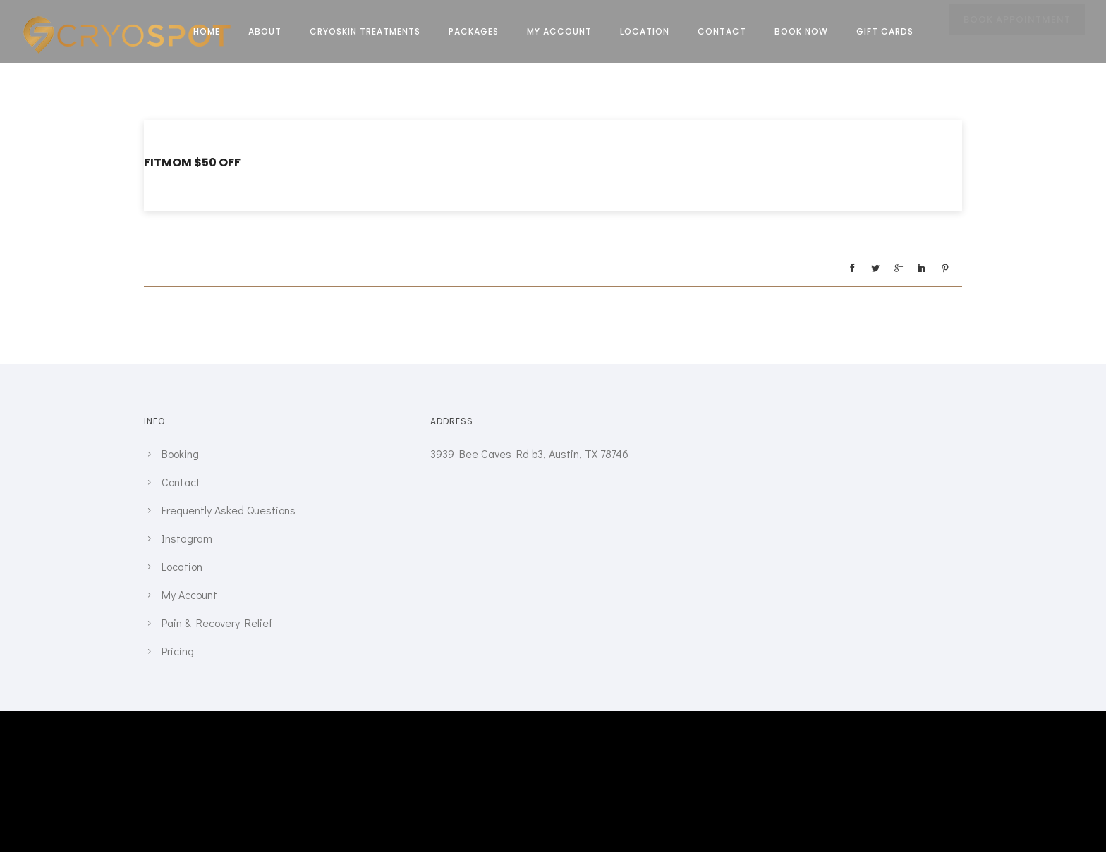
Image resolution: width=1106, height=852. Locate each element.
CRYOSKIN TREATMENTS (365, 31)
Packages (474, 31)
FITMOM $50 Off (192, 162)
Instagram (187, 538)
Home (206, 31)
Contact (722, 31)
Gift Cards (884, 31)
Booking (180, 453)
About (264, 31)
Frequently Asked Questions (229, 509)
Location (644, 31)
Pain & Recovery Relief (217, 622)
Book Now (801, 31)
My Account (559, 31)
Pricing (178, 650)
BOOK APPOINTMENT (1017, 32)
